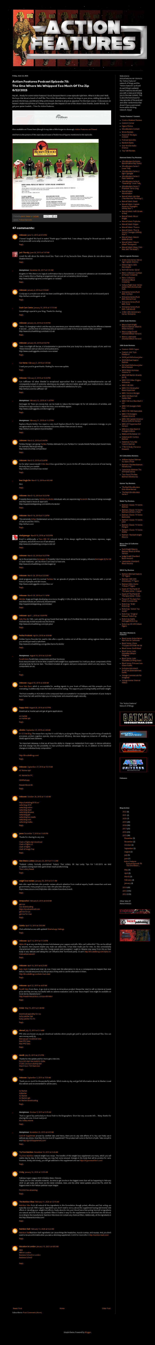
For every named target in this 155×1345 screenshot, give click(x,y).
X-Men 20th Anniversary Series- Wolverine (131, 313)
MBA (21, 1250)
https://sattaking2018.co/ (29, 803)
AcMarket (23, 1093)
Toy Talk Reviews (128, 151)
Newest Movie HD (26, 785)
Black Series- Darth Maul (131, 648)
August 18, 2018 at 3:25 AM (40, 656)
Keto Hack (23, 969)
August (127, 852)
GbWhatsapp (24, 780)
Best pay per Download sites (30, 1039)
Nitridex (22, 599)
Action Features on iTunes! (86, 129)
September (128, 849)
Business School (25, 1258)
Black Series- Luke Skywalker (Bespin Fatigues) (129, 653)
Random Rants (128, 143)
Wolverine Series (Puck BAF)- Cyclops (131, 293)
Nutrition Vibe (24, 1205)
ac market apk (24, 718)
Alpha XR (22, 944)
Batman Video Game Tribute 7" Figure (130, 585)
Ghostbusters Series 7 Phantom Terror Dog (130, 187)
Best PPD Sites (24, 1041)
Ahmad (22, 1031)
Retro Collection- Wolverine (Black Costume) (128, 280)
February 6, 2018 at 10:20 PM (39, 378)
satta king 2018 (25, 805)
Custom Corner (128, 123)
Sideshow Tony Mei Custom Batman (129, 443)
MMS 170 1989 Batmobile (132, 411)
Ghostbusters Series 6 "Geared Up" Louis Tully (131, 182)
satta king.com (25, 820)
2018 (124, 825)
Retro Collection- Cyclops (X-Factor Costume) (132, 274)
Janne (21, 834)
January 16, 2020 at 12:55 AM (36, 1172)
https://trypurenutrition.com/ (91, 1161)
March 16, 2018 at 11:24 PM (38, 516)
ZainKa (22, 926)
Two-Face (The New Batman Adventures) (130, 476)
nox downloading (26, 907)
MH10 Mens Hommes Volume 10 (130, 371)
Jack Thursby (24, 253)
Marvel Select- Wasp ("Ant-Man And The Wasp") (132, 248)
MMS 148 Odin (127, 385)
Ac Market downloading (28, 1101)
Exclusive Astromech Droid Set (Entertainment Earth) (131, 670)
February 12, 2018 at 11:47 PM (42, 401)
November (128, 842)
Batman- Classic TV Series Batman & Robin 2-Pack (132, 511)
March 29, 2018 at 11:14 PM (38, 596)
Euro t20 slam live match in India (32, 1061)
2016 (124, 832)
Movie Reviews (127, 132)
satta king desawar (26, 812)
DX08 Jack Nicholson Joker (132, 357)
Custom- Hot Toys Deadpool (129, 353)
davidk (21, 1055)
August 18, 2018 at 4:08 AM (38, 683)
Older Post (106, 1308)
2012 (124, 894)
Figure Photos (127, 126)
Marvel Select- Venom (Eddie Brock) (130, 238)
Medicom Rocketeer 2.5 (131, 434)
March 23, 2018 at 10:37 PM (38, 556)
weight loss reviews (26, 881)
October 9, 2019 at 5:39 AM (40, 1112)
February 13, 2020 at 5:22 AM (42, 1229)
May (126, 870)
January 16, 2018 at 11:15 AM (45, 308)
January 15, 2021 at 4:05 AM (47, 1247)
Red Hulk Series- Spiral (130, 270)
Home (62, 1308)
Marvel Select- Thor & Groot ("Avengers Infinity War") (132, 232)
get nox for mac (25, 914)
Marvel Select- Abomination (127, 192)
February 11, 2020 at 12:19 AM (47, 1202)
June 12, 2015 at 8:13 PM (37, 235)
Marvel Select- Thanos (130, 227)
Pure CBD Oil (44, 539)
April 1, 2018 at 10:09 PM (37, 616)
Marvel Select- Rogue (130, 224)
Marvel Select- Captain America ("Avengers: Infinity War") (130, 206)
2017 (124, 829)
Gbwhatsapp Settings (55, 929)
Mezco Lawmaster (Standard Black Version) (131, 338)
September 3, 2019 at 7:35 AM (39, 1078)
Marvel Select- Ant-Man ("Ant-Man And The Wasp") (132, 197)
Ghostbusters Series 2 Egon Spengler (130, 172)
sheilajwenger (24, 536)
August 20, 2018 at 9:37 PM (40, 708)
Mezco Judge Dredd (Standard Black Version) (131, 333)
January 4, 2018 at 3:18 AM (38, 290)
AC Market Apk (25, 771)
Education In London (27, 1247)
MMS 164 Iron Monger (131, 393)
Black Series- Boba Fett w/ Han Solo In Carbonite (132, 639)
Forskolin (84, 499)
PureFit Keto (24, 659)
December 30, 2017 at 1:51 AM (41, 270)
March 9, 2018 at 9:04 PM (37, 461)
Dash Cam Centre (26, 308)
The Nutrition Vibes (26, 1202)
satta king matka (25, 822)
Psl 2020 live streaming (28, 1190)
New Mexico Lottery (27, 861)
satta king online (25, 808)
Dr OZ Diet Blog (25, 734)
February (128, 880)
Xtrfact (33, 519)
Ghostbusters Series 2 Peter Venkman (130, 177)
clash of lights (24, 847)
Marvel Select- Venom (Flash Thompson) (130, 243)
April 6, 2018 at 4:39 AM (42, 636)
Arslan (21, 1008)
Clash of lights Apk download (30, 842)
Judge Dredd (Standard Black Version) (131, 557)
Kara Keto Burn (25, 686)
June (126, 859)
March (127, 877)
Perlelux (44, 444)
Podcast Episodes (25, 220)
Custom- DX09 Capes (130, 349)
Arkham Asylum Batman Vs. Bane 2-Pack (131, 461)
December (128, 838)
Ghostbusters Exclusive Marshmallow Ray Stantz (132, 162)
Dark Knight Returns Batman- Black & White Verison (131, 551)
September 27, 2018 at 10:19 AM (40, 767)
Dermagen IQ (42, 559)
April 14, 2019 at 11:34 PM (38, 941)
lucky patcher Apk (26, 1016)
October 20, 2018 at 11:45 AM (39, 797)
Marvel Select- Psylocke (131, 221)
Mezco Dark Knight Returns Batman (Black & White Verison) (131, 327)
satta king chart (25, 810)
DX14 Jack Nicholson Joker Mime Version (132, 366)
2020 (124, 819)
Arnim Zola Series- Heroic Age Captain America (132, 261)
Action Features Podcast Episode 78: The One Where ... (133, 863)
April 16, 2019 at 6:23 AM (37, 966)
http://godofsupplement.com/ (34, 1141)
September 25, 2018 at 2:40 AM (38, 730)
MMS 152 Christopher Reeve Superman (130, 389)
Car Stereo (23, 363)
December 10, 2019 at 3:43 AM (46, 1152)
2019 (124, 822)
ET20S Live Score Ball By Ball (30, 1064)
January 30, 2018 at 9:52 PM (38, 343)
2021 (124, 815)
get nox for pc (24, 912)
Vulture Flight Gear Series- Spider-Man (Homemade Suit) (132, 287)
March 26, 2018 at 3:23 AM (38, 576)
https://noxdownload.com (29, 909)
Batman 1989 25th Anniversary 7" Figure (130, 580)
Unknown (23, 235)
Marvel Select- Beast (130, 201)
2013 (124, 891)
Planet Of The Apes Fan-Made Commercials (131, 600)
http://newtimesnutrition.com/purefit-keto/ (36, 996)
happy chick (24, 708)
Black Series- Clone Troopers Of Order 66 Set (132, 644)
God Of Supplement (27, 1136)
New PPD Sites (24, 1044)
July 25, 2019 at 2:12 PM (34, 1055)
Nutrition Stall (24, 1229)
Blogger (88, 1332)
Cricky (21, 1172)
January (127, 883)
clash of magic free (26, 849)
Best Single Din (25, 481)
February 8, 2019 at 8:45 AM (41, 901)
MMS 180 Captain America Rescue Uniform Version (132, 420)
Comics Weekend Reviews (132, 120)
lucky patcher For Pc (27, 1019)
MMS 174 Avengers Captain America (129, 415)
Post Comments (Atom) (32, 1313)
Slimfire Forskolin (46, 499)
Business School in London (30, 1255)
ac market (23, 716)
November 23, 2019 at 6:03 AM (42, 1132)
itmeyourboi (24, 901)
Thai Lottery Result (26, 869)
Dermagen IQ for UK (103, 559)
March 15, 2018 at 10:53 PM (38, 496)
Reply (21, 245)
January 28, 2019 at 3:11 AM (46, 881)
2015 (124, 835)
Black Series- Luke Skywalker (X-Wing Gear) (131, 659)
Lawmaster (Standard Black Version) (130, 562)
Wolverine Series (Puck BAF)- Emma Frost (131, 298)
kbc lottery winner (26, 1121)
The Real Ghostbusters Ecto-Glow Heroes (131, 488)
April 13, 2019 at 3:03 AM (35, 926)
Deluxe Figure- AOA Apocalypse (129, 266)
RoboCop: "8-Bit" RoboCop (128, 605)
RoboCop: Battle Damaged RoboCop (130, 620)
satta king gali (24, 815)
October (127, 845)
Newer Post (17, 1308)
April (126, 873)
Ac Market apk (24, 1098)
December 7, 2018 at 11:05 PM (36, 834)
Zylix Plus (23, 619)
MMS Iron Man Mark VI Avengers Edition (131, 430)
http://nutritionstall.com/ (99, 1235)
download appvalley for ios (30, 1014)
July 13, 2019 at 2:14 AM (35, 1031)
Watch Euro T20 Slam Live (29, 1066)
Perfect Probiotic (25, 636)
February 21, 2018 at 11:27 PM (42, 421)
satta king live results (27, 817)
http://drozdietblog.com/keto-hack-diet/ (34, 974)
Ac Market (23, 1091)
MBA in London (25, 1253)
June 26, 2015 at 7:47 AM (39, 253)
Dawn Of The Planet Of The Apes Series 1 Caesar (132, 590)
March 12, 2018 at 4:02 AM (42, 481)
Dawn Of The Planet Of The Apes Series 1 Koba (131, 595)
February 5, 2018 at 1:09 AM (39, 363)
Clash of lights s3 (26, 844)
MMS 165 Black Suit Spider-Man (129, 397)
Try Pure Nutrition (26, 1152)
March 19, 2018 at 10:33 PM (42, 536)
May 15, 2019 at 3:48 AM (34, 1008)
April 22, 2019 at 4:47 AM (37, 986)
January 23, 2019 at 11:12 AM (46, 861)
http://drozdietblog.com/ (29, 755)
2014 (124, 888)
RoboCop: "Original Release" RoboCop (129, 615)
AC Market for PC (26, 775)
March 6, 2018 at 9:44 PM (37, 441)
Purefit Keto (24, 989)
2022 (124, 812)
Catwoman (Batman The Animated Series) (131, 471)
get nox (22, 904)
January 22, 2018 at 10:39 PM (39, 323)
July (126, 855)
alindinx (22, 730)
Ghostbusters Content (130, 129)
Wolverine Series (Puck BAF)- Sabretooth (131, 308)
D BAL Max (45, 464)
